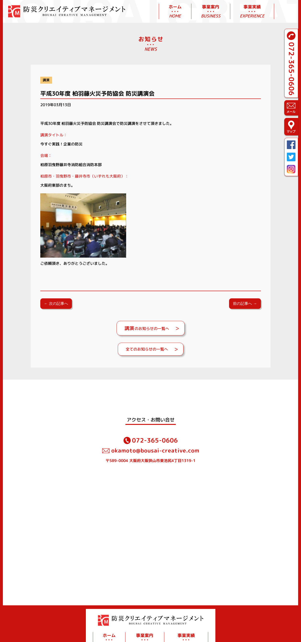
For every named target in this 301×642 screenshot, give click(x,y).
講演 (46, 80)
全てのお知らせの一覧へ (147, 349)
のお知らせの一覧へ (146, 328)
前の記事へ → (245, 303)
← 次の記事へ (56, 303)
